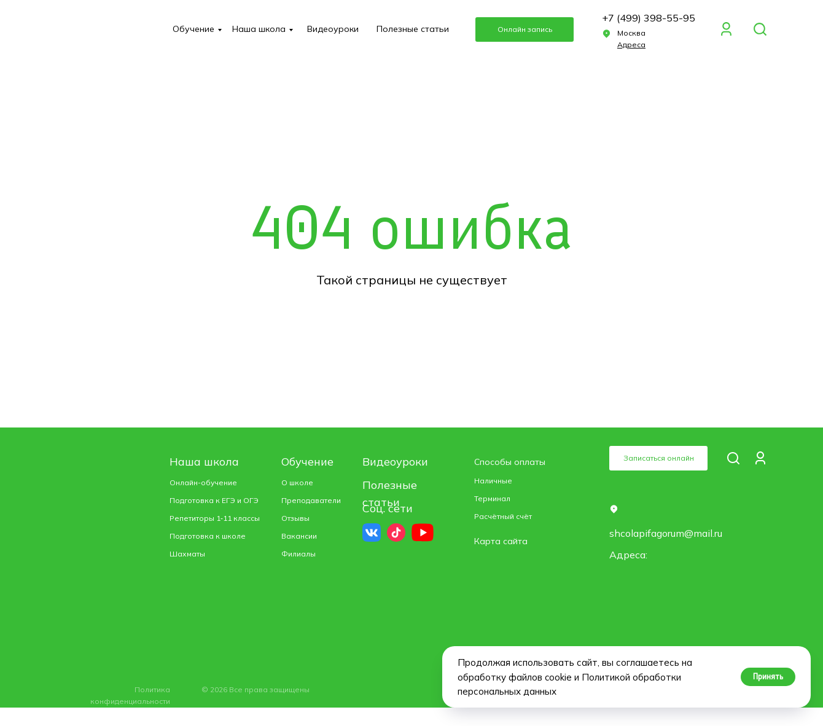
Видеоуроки (333, 28)
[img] (760, 29)
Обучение (193, 28)
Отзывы (295, 518)
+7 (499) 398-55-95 (648, 18)
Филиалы (298, 553)
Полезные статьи (412, 28)
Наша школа (259, 28)
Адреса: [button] (628, 554)
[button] (524, 29)
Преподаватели (311, 500)
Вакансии (299, 536)
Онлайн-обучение (203, 482)
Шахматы (187, 553)
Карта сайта (501, 541)
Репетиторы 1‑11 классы (215, 518)
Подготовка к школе (208, 536)
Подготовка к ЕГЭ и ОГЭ (214, 500)
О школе (297, 482)
